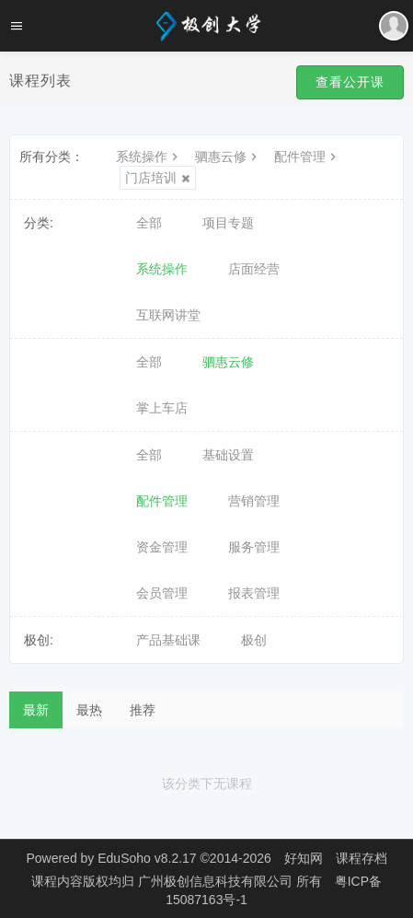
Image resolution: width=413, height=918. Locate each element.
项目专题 (228, 222)
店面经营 (254, 268)
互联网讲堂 (168, 315)
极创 (254, 640)
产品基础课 (168, 640)
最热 (89, 710)
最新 (36, 710)
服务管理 (254, 547)
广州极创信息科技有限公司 (217, 881)
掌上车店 (162, 408)
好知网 (303, 858)
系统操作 (149, 156)
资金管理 (162, 547)
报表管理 (254, 593)
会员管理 (162, 593)
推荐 (142, 710)
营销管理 (254, 501)
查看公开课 (349, 82)
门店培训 (157, 177)
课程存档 (361, 858)
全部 (149, 222)
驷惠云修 (228, 156)
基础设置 (228, 454)
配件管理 (307, 156)
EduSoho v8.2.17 (147, 858)
